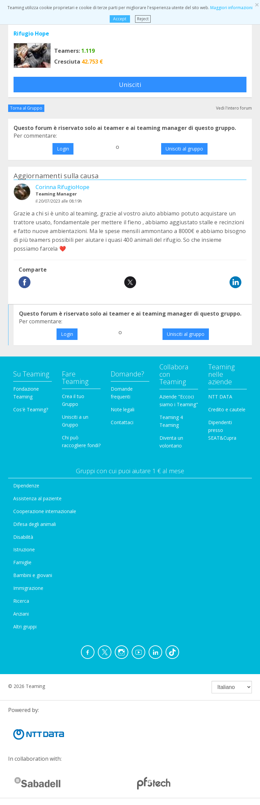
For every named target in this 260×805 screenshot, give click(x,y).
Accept (119, 19)
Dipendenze (26, 485)
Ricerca (21, 601)
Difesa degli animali (34, 524)
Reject (143, 19)
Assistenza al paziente (37, 498)
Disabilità (23, 537)
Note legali (122, 409)
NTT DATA (220, 396)
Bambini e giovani (32, 575)
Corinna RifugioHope (62, 187)
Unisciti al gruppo (184, 148)
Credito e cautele (226, 409)
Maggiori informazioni (231, 7)
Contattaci (122, 422)
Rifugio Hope (31, 33)
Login (63, 148)
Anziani (21, 614)
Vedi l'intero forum (234, 108)
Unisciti (130, 84)
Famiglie (22, 562)
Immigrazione (28, 588)
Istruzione (24, 549)
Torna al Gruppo (26, 108)
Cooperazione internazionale (44, 511)
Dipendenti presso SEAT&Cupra (222, 430)
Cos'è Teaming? (30, 409)
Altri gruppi (25, 626)
